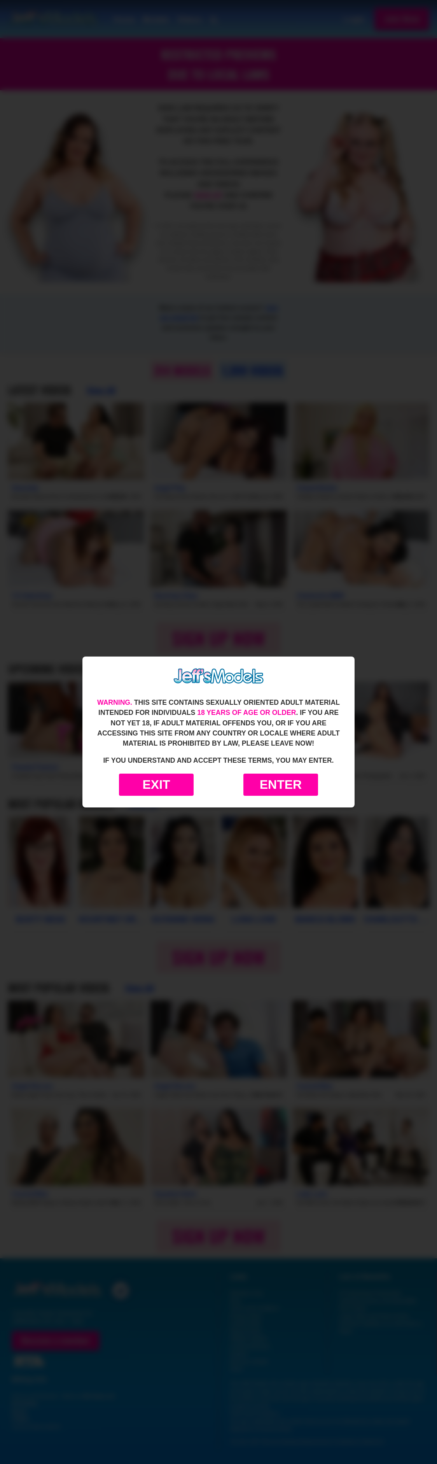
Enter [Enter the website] (281, 785)
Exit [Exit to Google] (156, 785)
